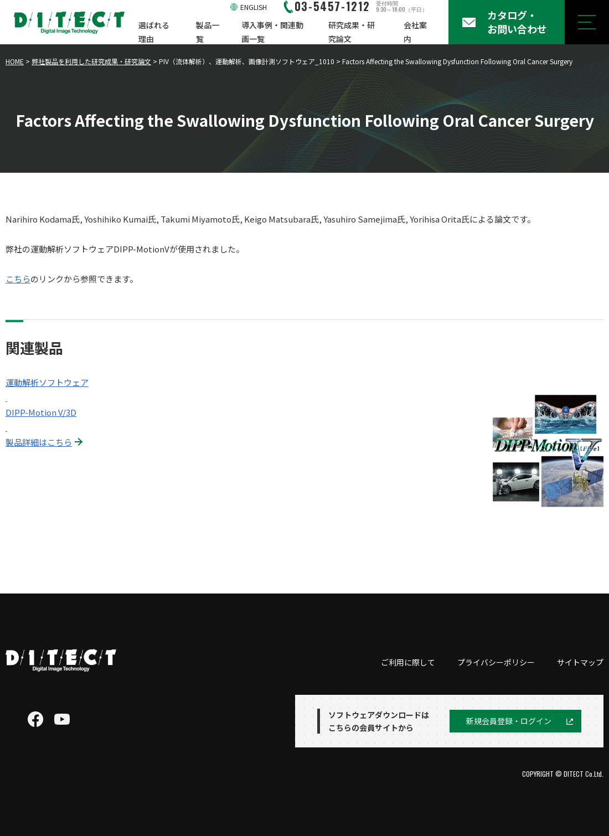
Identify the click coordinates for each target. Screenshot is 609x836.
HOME (15, 61)
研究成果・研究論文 (351, 31)
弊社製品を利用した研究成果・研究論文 (91, 61)
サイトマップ (580, 662)
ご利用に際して (408, 662)
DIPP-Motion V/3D (41, 412)
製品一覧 (207, 31)
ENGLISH (253, 7)
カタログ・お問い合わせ (517, 22)
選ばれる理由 (153, 31)
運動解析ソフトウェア (47, 382)
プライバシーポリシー (496, 662)
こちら (18, 279)
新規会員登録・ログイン (508, 720)
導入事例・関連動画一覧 (272, 31)
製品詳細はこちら (39, 442)
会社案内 (415, 31)
